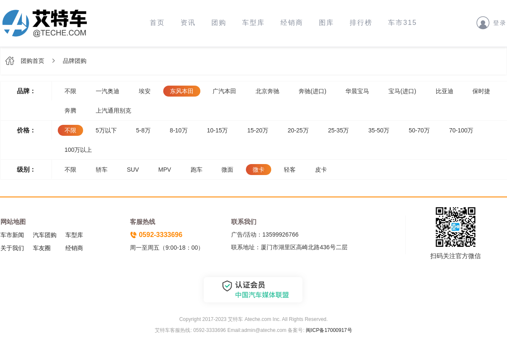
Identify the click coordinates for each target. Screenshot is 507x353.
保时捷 (481, 91)
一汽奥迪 (107, 91)
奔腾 (70, 110)
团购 (219, 22)
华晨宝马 (357, 91)
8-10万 (179, 130)
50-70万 (419, 130)
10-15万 (217, 130)
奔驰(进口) (312, 91)
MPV (164, 169)
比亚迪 (444, 91)
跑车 (196, 169)
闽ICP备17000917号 (329, 330)
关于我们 (12, 248)
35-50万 (378, 130)
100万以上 (78, 149)
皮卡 (321, 169)
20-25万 (298, 130)
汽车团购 (45, 235)
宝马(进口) (402, 91)
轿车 (102, 169)
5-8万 (143, 130)
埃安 (145, 91)
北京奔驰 (267, 91)
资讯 (188, 22)
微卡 (258, 169)
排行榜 (361, 22)
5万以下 (106, 130)
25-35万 (338, 130)
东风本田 (182, 91)
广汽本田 (224, 91)
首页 (157, 22)
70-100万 (461, 130)
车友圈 (42, 248)
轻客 (290, 169)
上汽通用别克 (113, 110)
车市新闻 (12, 235)
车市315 (402, 22)
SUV (133, 169)
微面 (227, 169)
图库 (326, 22)
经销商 (291, 22)
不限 (70, 91)
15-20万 (257, 130)
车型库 (253, 22)
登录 (491, 22)
